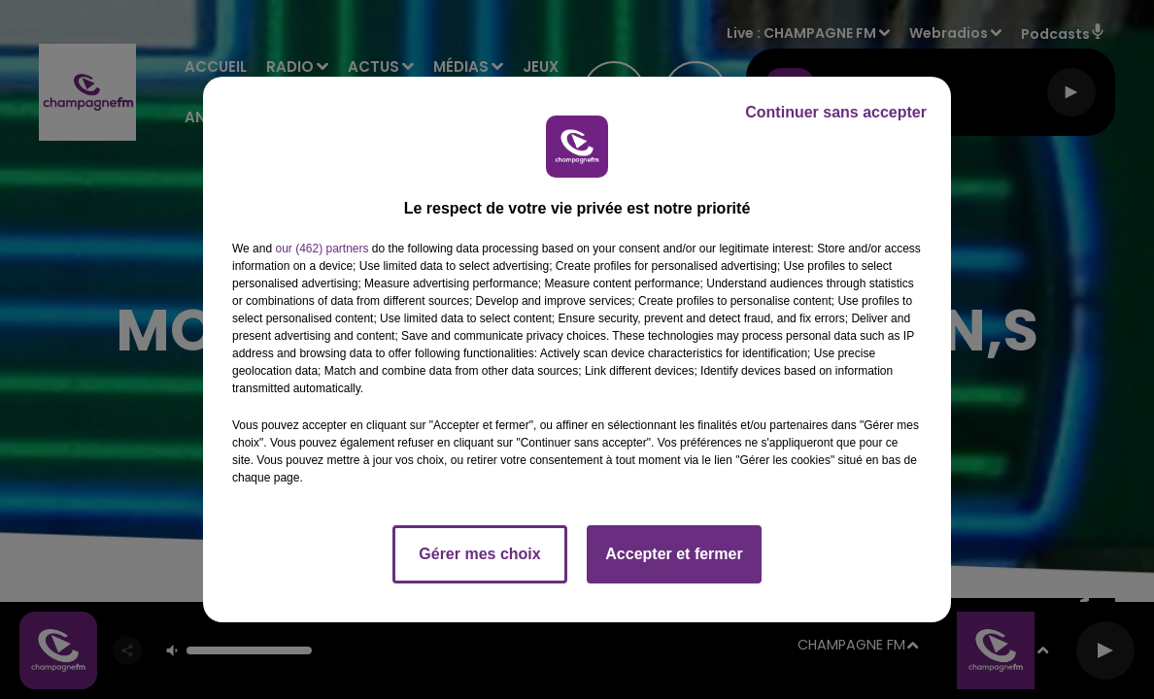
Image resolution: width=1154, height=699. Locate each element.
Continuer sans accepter (836, 112)
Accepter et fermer (673, 554)
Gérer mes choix (479, 554)
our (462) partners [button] (321, 248)
